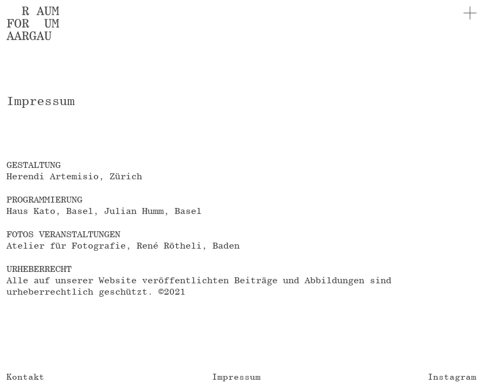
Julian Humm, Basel (153, 210)
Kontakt (25, 377)
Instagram (452, 377)
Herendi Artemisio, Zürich (74, 176)
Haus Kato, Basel (50, 210)
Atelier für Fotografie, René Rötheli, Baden (123, 245)
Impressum (236, 377)
